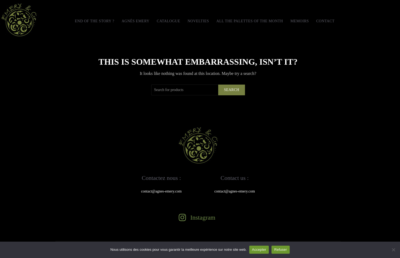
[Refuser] (393, 249)
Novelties (198, 21)
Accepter (259, 250)
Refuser (280, 250)
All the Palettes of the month (249, 21)
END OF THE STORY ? (94, 21)
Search (231, 90)
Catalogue (168, 21)
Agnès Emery (135, 21)
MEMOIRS (299, 21)
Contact (325, 21)
